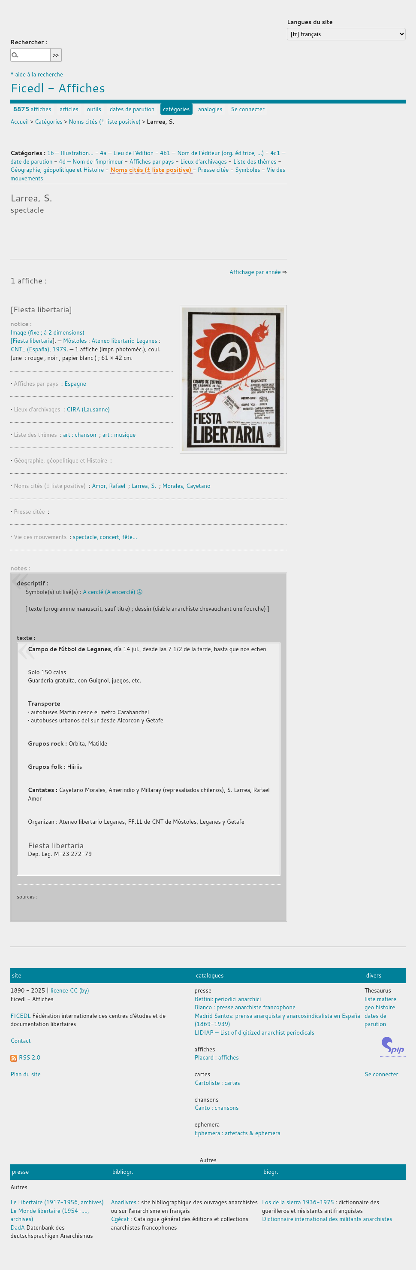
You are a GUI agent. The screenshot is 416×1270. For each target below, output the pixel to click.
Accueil (19, 121)
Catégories (49, 121)
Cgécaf (120, 1219)
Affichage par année (255, 272)
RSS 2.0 (25, 1057)
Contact (20, 1041)
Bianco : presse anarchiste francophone (245, 1007)
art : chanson (80, 435)
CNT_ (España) (29, 349)
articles (69, 109)
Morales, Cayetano (186, 486)
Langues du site (310, 22)
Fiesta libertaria (32, 340)
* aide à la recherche (36, 74)
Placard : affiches (217, 1057)
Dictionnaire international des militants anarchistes (327, 1219)
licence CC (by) (70, 990)
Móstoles (75, 340)
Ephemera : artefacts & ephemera (237, 1133)
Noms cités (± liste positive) (105, 121)
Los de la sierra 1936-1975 (298, 1202)
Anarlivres (123, 1202)
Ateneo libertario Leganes (124, 340)
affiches (32, 109)
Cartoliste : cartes (217, 1083)
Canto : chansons (217, 1108)
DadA (17, 1227)
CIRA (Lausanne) (88, 409)
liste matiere (380, 999)
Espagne (75, 383)
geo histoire (380, 1007)
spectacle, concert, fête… (105, 537)
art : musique (119, 435)
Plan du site (25, 1074)
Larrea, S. (144, 486)
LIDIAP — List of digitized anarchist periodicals (254, 1032)
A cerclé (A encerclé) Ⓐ (112, 592)
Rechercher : (28, 42)
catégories (176, 109)
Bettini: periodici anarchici (228, 999)
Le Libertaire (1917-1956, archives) (57, 1202)
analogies (210, 109)
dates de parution (132, 109)
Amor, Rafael (108, 486)
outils (94, 109)
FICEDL (20, 1016)
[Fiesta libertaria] (41, 309)
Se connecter (248, 109)
